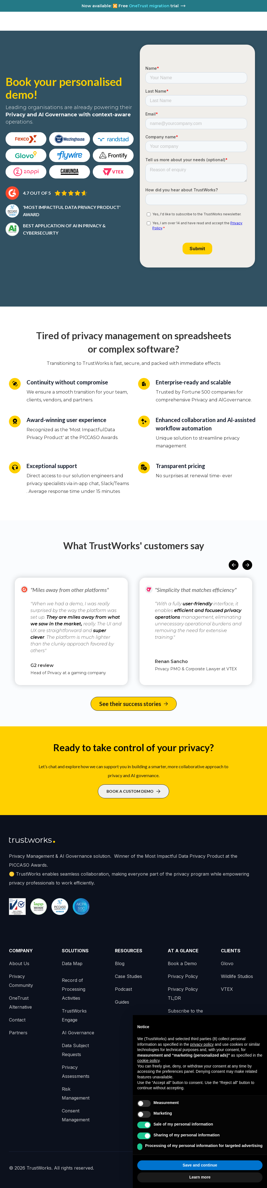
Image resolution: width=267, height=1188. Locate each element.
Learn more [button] (200, 1177)
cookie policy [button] (148, 1060)
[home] (30, 21)
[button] (233, 565)
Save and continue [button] (200, 1165)
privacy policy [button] (202, 1044)
